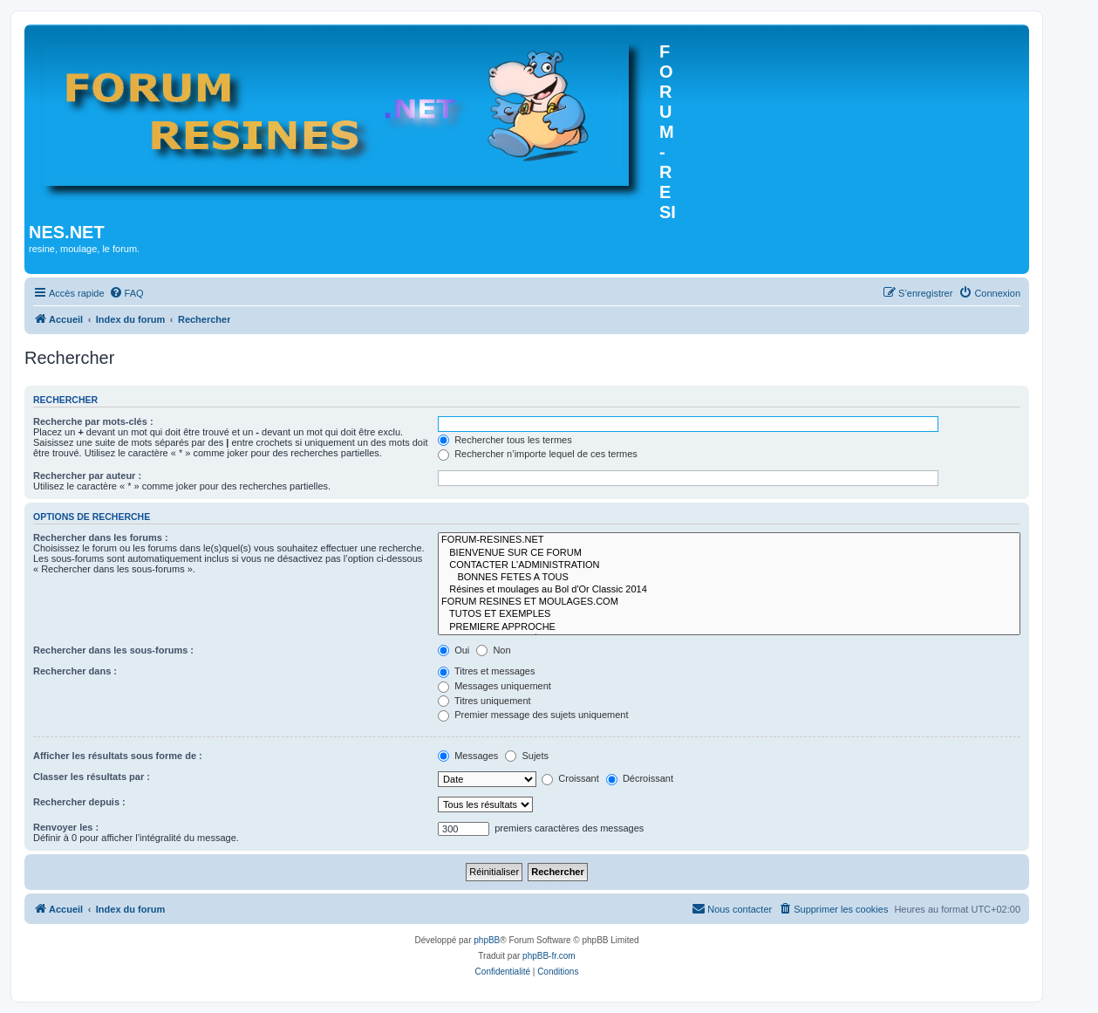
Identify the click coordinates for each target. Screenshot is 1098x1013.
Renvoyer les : (66, 827)
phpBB (487, 940)
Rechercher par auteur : (87, 475)
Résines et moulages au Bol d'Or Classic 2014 (729, 590)
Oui (453, 650)
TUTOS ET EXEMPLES (729, 614)
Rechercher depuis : (79, 802)
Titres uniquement (484, 700)
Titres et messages (486, 671)
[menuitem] (126, 293)
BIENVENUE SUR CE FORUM (729, 553)
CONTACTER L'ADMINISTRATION (729, 565)
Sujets (527, 755)
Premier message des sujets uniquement (533, 714)
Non (493, 650)
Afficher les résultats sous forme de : (117, 755)
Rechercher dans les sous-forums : (113, 650)
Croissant (570, 778)
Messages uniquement (494, 686)
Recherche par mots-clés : (93, 421)
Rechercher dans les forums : (100, 537)
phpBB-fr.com (549, 956)
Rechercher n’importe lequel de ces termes (538, 453)
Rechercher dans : (75, 671)
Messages (468, 755)
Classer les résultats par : (91, 776)
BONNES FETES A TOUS (729, 578)
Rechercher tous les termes (505, 440)
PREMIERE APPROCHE (729, 627)
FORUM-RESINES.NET (729, 540)
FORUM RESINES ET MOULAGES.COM (729, 602)
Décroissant (639, 778)
